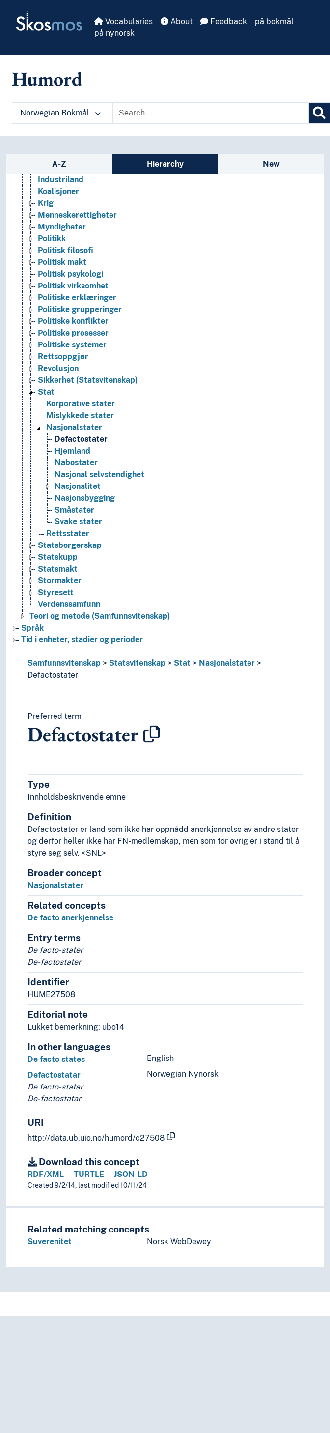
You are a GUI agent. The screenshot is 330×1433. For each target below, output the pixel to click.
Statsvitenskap (137, 663)
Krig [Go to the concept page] (46, 203)
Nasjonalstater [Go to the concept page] (74, 427)
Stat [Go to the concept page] (46, 392)
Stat (182, 663)
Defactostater (53, 675)
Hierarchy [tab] (165, 164)
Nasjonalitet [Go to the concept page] (78, 486)
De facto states (56, 1059)
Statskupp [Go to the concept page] (58, 557)
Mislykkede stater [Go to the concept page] (80, 415)
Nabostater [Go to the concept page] (76, 462)
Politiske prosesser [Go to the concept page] (73, 333)
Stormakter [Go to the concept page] (60, 580)
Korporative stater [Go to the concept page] (80, 403)
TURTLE (89, 1174)
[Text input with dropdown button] (210, 113)
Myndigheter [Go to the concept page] (62, 226)
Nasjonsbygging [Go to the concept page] (85, 498)
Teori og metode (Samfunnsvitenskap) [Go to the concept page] (99, 616)
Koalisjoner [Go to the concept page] (58, 191)
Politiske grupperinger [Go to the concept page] (80, 309)
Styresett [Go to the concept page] (56, 592)
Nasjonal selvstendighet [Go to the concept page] (99, 474)
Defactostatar (54, 1075)
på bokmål (274, 21)
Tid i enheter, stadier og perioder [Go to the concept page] (82, 639)
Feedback (223, 21)
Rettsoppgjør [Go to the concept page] (63, 356)
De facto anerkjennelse (70, 917)
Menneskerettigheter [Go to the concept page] (77, 215)
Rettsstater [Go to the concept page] (67, 533)
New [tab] (271, 164)
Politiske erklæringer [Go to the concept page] (77, 297)
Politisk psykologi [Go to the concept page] (70, 274)
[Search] (319, 113)
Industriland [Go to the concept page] (60, 179)
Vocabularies (123, 21)
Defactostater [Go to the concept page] (81, 439)
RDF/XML (46, 1174)
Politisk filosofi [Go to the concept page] (65, 250)
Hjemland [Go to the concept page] (72, 451)
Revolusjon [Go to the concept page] (58, 368)
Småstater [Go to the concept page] (74, 510)
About (176, 21)
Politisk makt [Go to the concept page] (62, 262)
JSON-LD (131, 1174)
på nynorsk (114, 33)
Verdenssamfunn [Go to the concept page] (69, 604)
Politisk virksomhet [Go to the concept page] (73, 285)
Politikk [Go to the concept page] (52, 238)
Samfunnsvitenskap (64, 663)
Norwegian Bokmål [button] (60, 112)
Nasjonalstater (227, 663)
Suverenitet (50, 1241)
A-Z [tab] (59, 164)
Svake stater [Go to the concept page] (78, 521)
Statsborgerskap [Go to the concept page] (70, 545)
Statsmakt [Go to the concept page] (58, 568)
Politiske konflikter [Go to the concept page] (73, 321)
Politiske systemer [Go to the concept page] (72, 344)
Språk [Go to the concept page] (32, 627)
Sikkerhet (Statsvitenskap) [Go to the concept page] (88, 380)
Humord (47, 78)
